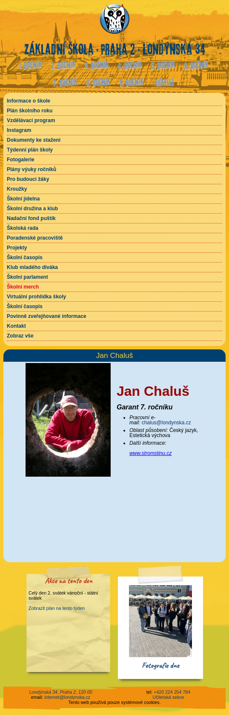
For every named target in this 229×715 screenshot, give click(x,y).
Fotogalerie (20, 160)
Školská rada (22, 228)
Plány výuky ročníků (31, 169)
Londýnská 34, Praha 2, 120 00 (60, 692)
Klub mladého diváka (32, 267)
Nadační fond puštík (31, 218)
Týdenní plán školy (30, 150)
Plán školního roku (29, 111)
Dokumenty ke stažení (33, 140)
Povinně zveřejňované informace (46, 316)
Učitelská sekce (168, 697)
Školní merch (23, 287)
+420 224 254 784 (172, 692)
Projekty (17, 248)
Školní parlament (27, 277)
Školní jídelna (23, 199)
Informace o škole (28, 101)
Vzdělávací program (31, 120)
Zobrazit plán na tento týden (57, 608)
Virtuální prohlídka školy (36, 297)
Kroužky (17, 189)
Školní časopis (25, 257)
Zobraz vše (20, 336)
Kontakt (16, 326)
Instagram (19, 130)
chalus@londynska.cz (166, 423)
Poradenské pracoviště (35, 238)
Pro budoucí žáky (28, 179)
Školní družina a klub (32, 209)
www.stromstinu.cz (150, 453)
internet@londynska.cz (67, 697)
